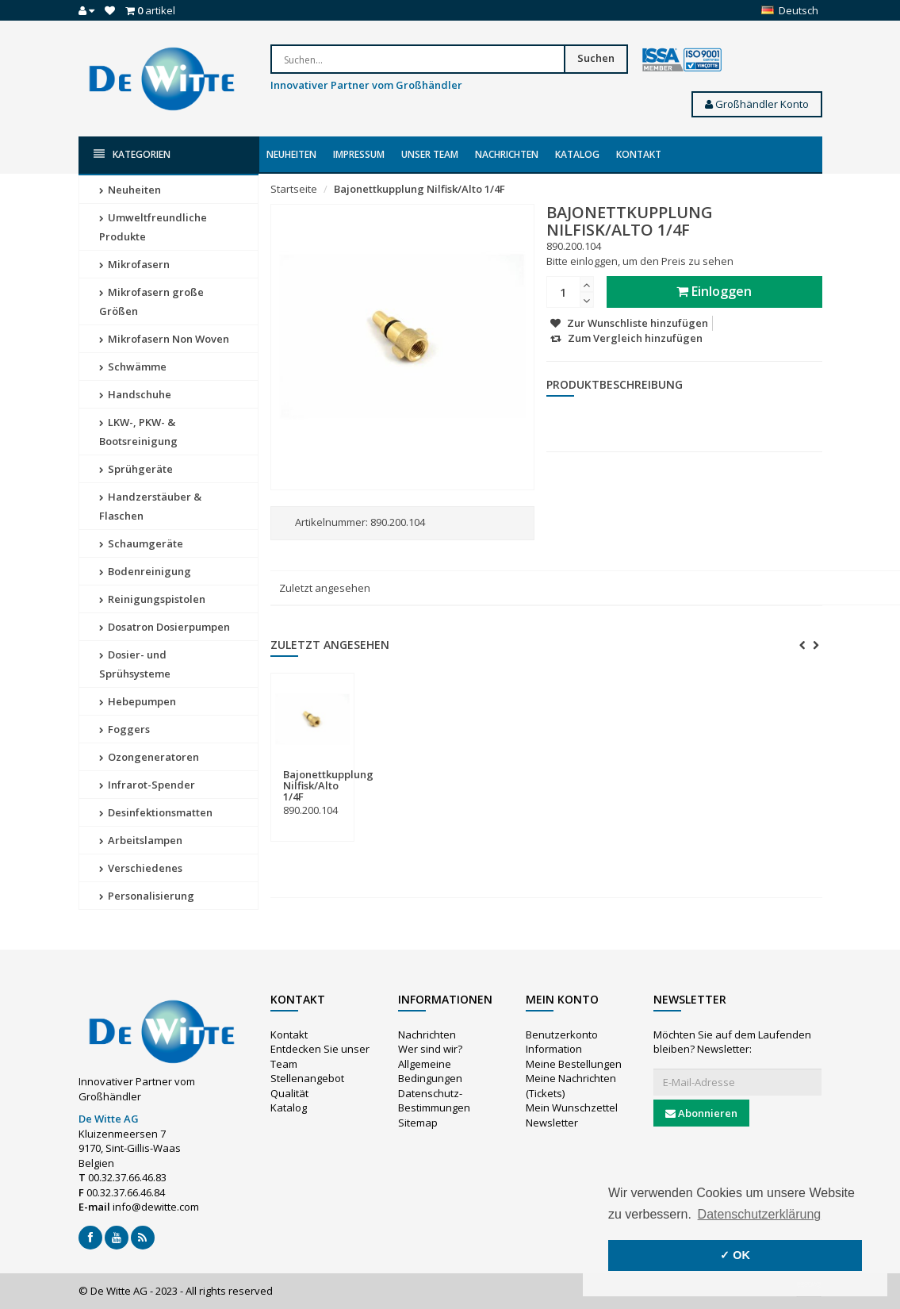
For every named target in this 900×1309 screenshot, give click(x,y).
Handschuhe (135, 394)
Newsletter (552, 1122)
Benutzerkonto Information (562, 1042)
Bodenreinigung (145, 571)
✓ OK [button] (735, 1255)
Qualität (289, 1093)
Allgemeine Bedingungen (430, 1071)
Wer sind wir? (430, 1049)
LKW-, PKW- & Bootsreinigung (138, 431)
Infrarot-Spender (147, 784)
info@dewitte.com (156, 1207)
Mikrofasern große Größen (151, 301)
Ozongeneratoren (149, 757)
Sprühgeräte (136, 469)
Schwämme (133, 366)
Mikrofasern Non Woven (164, 339)
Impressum (359, 154)
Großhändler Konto (757, 104)
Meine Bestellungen (574, 1064)
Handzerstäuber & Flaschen (150, 506)
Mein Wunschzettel (572, 1107)
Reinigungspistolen (152, 599)
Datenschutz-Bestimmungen (434, 1100)
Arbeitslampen (140, 840)
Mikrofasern (134, 264)
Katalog (577, 154)
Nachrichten (506, 154)
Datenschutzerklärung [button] (759, 1214)
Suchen (596, 58)
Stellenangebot (307, 1078)
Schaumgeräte (141, 543)
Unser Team (429, 154)
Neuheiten (291, 154)
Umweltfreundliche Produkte (153, 227)
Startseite (293, 189)
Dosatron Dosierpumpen (164, 627)
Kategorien (132, 154)
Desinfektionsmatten (156, 812)
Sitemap (418, 1122)
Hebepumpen (137, 701)
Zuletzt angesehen (324, 588)
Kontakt (638, 154)
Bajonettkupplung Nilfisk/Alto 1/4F (419, 189)
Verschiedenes (140, 868)
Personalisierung (146, 896)
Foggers (124, 729)
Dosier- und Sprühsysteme (134, 664)
